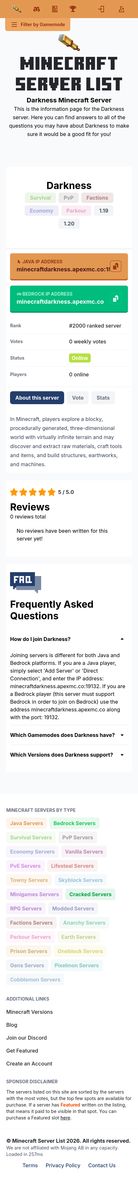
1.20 (69, 223)
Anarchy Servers (84, 922)
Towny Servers (29, 879)
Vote (78, 397)
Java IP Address (39, 261)
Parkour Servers (30, 936)
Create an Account (29, 1063)
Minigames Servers (34, 893)
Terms (30, 1165)
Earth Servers (78, 936)
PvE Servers (25, 865)
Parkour (76, 210)
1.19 (103, 210)
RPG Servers (26, 908)
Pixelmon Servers (76, 965)
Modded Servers (73, 908)
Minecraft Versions (29, 1012)
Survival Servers (31, 837)
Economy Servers (32, 851)
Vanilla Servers (84, 851)
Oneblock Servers (80, 950)
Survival (40, 197)
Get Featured (22, 1050)
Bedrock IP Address (45, 294)
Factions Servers (31, 922)
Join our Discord (26, 1037)
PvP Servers (77, 837)
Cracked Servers (90, 893)
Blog (11, 1025)
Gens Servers (27, 965)
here (65, 1117)
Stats (103, 397)
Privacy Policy (63, 1165)
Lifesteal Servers (72, 865)
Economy (41, 210)
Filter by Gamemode (37, 24)
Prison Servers (28, 950)
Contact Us (102, 1165)
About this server (37, 397)
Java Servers (26, 822)
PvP (69, 197)
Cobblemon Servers (35, 979)
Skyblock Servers (80, 879)
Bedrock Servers (74, 822)
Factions (97, 197)
